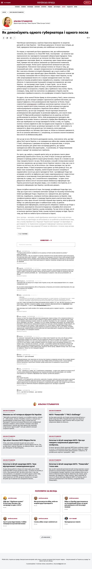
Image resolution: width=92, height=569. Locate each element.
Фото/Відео (57, 6)
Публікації (30, 6)
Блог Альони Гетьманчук (17, 12)
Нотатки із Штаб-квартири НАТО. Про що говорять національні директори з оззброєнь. (67, 442)
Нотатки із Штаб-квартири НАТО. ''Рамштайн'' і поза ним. (69, 465)
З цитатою (24, 263)
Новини (23, 6)
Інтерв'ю (43, 6)
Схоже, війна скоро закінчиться (45, 522)
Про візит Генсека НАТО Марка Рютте (19, 440)
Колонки (37, 6)
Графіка (50, 6)
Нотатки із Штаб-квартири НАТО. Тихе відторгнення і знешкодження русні (19, 465)
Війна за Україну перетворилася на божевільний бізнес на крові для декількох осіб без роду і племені (76, 504)
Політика (22, 233)
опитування (31, 104)
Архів (75, 6)
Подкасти (70, 6)
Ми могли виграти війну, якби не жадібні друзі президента (46, 502)
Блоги (63, 6)
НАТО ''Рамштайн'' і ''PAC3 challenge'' (65, 414)
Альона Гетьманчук (23, 21)
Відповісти (19, 263)
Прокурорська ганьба (72, 522)
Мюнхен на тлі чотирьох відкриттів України (22, 414)
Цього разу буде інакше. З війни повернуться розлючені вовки (14, 523)
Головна (17, 6)
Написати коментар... (46, 245)
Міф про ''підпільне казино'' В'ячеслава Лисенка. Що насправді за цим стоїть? (13, 503)
